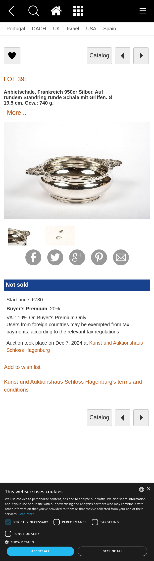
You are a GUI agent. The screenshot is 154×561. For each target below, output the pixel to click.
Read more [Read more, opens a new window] (26, 514)
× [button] (148, 489)
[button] (77, 542)
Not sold (17, 284)
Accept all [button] (40, 551)
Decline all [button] (112, 551)
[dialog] (77, 522)
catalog (99, 55)
